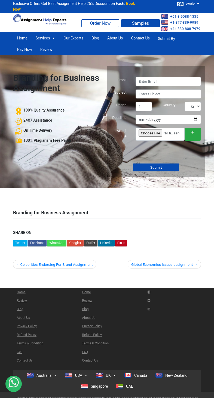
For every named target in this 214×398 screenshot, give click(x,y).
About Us (115, 38)
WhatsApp (56, 243)
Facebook (37, 243)
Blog (95, 38)
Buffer (90, 243)
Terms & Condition (30, 343)
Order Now (100, 23)
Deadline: (119, 117)
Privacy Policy (27, 326)
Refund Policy (26, 335)
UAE (124, 386)
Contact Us (140, 38)
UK (106, 375)
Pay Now (24, 49)
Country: (170, 105)
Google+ (75, 243)
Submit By (166, 38)
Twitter (20, 243)
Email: (122, 80)
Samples (140, 23)
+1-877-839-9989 (179, 22)
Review (46, 49)
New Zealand (171, 375)
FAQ (20, 352)
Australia (42, 375)
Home (22, 38)
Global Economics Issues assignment (162, 264)
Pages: (121, 105)
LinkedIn (106, 243)
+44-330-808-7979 (180, 28)
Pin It (121, 243)
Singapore (94, 386)
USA (76, 375)
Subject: (120, 92)
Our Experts (73, 38)
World (186, 4)
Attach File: (122, 133)
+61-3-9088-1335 (179, 16)
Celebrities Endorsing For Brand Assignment (56, 264)
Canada (135, 375)
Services (46, 38)
